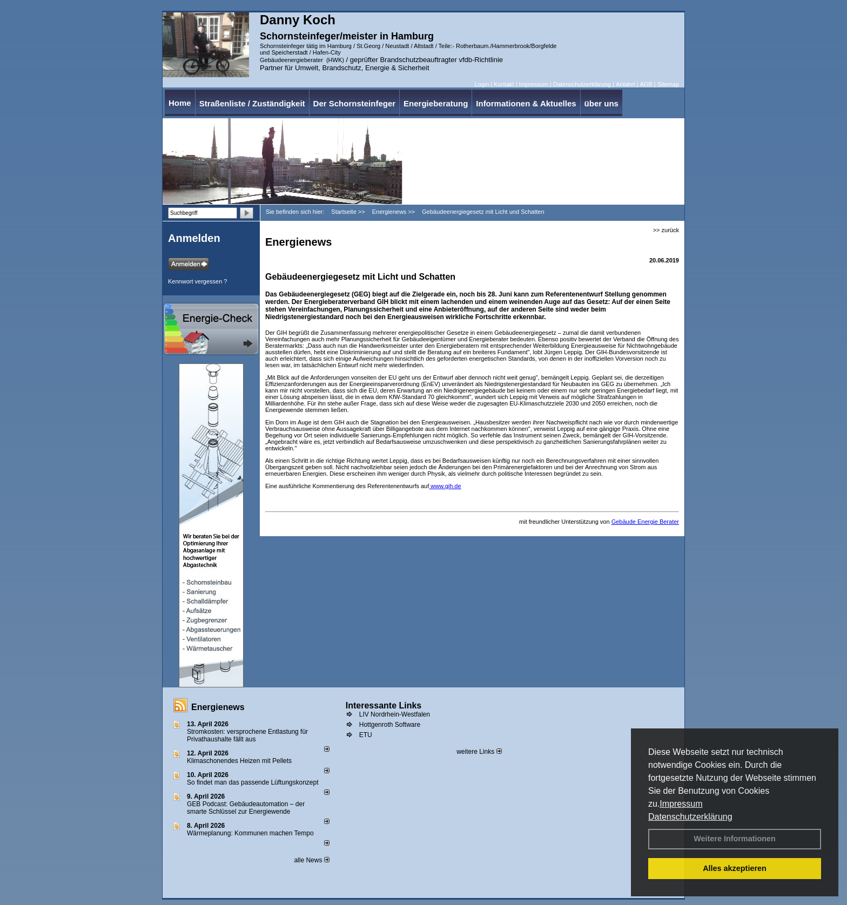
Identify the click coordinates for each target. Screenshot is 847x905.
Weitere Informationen (735, 838)
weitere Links (478, 751)
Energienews (218, 707)
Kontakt (504, 84)
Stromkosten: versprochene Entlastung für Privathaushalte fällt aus (247, 735)
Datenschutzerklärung (690, 816)
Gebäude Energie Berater (645, 521)
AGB (646, 84)
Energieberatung (436, 103)
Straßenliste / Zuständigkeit (252, 103)
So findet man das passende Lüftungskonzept (253, 782)
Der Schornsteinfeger (354, 103)
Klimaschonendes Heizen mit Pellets (239, 761)
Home (180, 102)
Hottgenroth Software (389, 724)
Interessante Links (384, 705)
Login (481, 84)
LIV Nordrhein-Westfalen (394, 714)
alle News (311, 860)
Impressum (681, 803)
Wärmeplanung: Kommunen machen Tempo (250, 833)
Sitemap (668, 84)
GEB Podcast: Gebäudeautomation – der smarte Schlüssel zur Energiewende (246, 807)
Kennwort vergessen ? (197, 281)
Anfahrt (625, 84)
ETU (365, 735)
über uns (601, 103)
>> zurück (666, 230)
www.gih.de (445, 486)
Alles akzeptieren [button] (735, 868)
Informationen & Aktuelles (526, 103)
